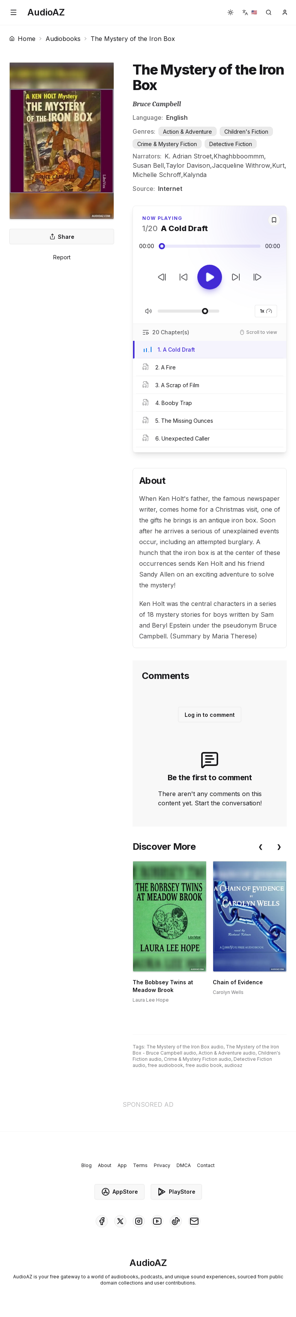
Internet (170, 188)
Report (62, 257)
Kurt (278, 165)
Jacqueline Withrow (241, 165)
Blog (86, 1165)
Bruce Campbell (157, 104)
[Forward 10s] (236, 277)
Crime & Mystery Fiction (167, 144)
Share (61, 236)
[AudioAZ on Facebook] (102, 1221)
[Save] (274, 220)
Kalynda (195, 175)
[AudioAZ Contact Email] (194, 1221)
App (122, 1165)
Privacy (162, 1165)
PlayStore (176, 1191)
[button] (13, 12)
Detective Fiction (230, 144)
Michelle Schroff (157, 175)
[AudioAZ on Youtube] (157, 1221)
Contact (206, 1165)
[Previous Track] (162, 277)
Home (22, 39)
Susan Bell (148, 165)
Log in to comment (210, 714)
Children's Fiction (246, 131)
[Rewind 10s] (183, 277)
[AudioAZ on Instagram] (139, 1221)
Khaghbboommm (239, 156)
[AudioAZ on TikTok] (176, 1221)
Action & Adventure (187, 131)
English (177, 117)
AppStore (119, 1191)
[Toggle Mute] (148, 311)
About (104, 1165)
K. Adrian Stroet (188, 156)
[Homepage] (46, 12)
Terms (140, 1165)
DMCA (184, 1165)
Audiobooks (63, 39)
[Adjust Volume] (188, 311)
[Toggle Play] (209, 277)
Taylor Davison (188, 165)
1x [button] (266, 311)
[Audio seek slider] (210, 246)
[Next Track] (257, 277)
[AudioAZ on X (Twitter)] (120, 1221)
